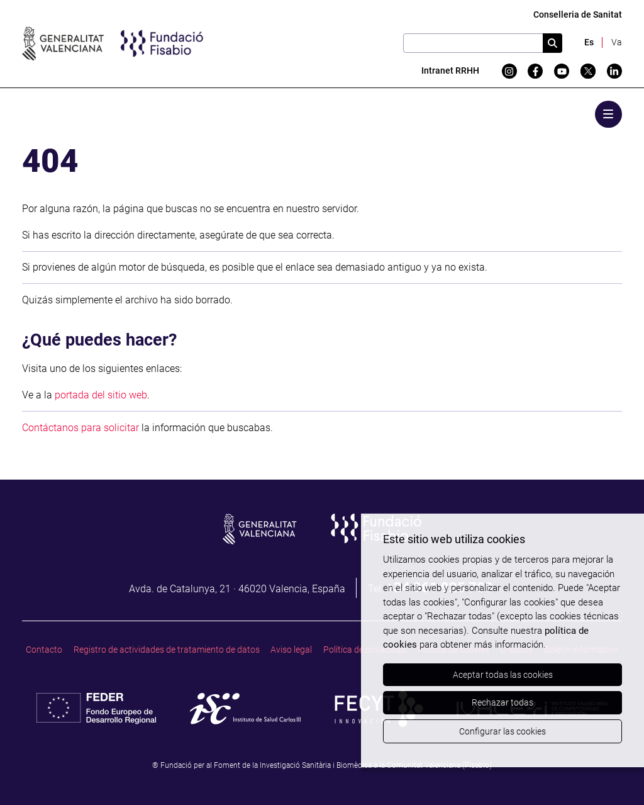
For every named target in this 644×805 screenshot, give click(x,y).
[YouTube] (561, 71)
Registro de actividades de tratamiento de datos (167, 650)
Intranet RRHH (450, 70)
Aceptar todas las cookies (503, 675)
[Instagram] (509, 71)
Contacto (44, 650)
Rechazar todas (502, 702)
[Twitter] (588, 71)
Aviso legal (291, 650)
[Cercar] (552, 43)
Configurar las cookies (502, 731)
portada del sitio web (101, 395)
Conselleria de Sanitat (577, 14)
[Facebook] (535, 71)
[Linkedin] (614, 71)
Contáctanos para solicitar (80, 428)
